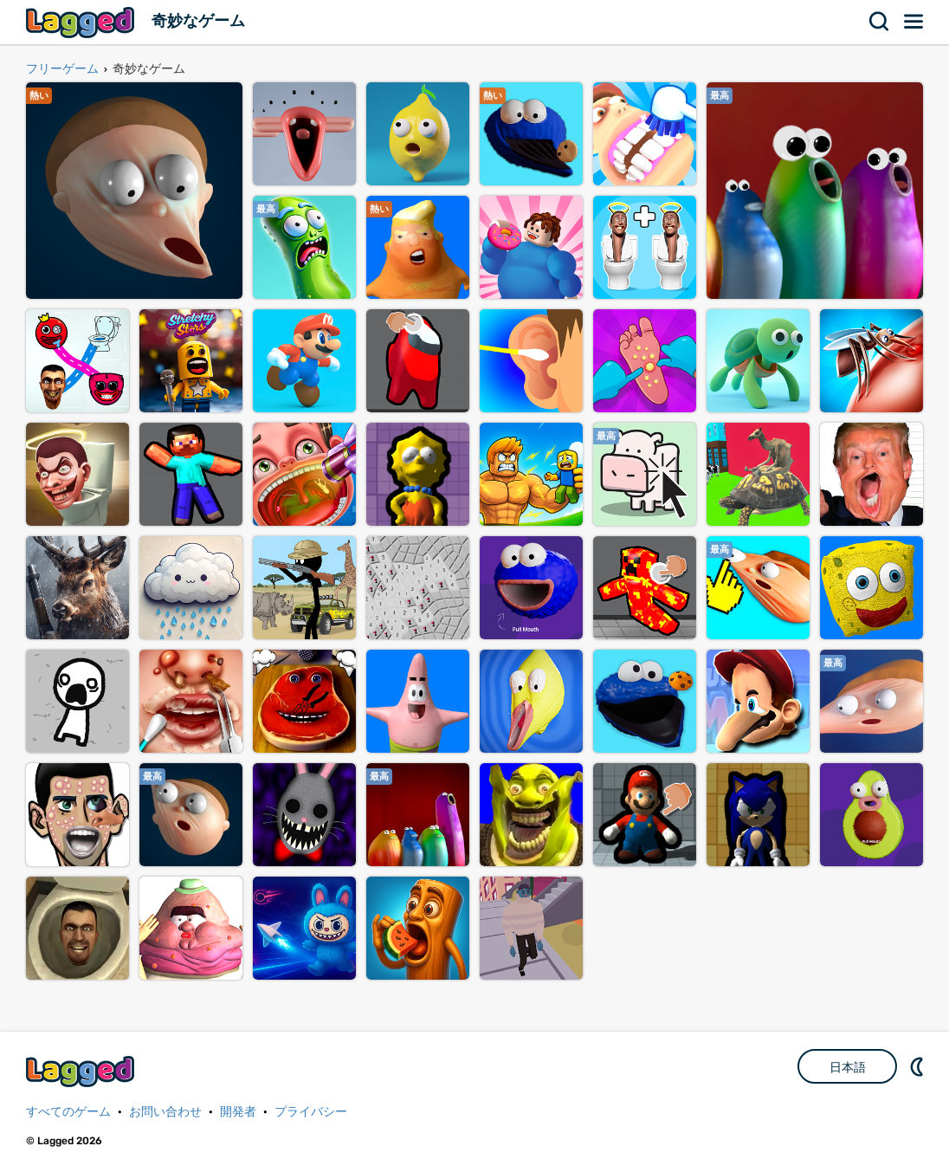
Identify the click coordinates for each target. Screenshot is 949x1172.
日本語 (848, 1067)
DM (918, 1066)
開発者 (238, 1111)
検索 (879, 21)
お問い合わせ (165, 1111)
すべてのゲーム (68, 1111)
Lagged (82, 22)
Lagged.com (82, 1071)
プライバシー (310, 1111)
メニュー (914, 21)
